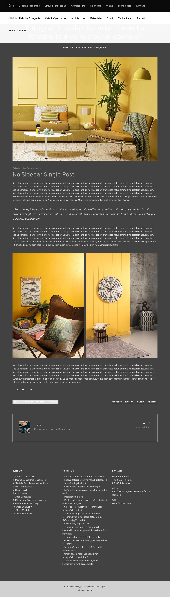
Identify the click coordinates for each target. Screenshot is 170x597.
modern (40, 401)
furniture (28, 401)
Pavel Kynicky (34, 168)
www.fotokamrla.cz (121, 503)
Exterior (76, 47)
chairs (17, 401)
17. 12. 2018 (18, 389)
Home (66, 47)
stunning (52, 401)
